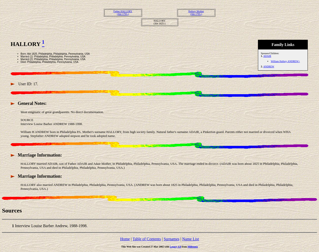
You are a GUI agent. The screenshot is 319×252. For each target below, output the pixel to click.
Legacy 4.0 (175, 246)
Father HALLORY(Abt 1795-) (122, 12)
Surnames (171, 239)
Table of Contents (147, 239)
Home (125, 239)
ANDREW (268, 66)
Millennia (193, 246)
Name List (190, 239)
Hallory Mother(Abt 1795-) (196, 12)
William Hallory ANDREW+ (285, 61)
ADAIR (267, 56)
